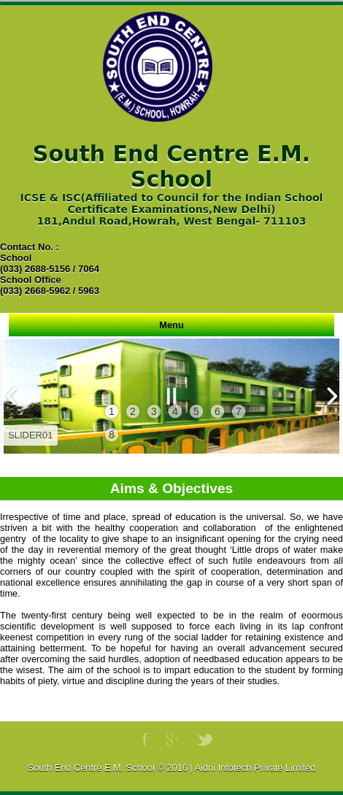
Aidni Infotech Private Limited (255, 767)
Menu (171, 324)
